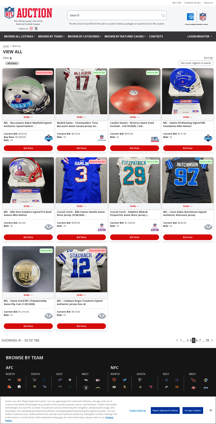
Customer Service (192, 2)
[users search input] (116, 15)
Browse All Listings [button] (18, 36)
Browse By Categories (83, 36)
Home (6, 46)
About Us (208, 2)
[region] (108, 410)
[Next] (212, 340)
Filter (7, 58)
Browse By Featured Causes (124, 36)
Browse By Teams (50, 36)
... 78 (205, 340)
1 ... (182, 340)
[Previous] (177, 340)
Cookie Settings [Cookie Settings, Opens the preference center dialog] (137, 410)
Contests (156, 36)
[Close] (210, 410)
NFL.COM (176, 2)
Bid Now (28, 148)
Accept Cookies (193, 410)
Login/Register (198, 36)
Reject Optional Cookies (165, 410)
